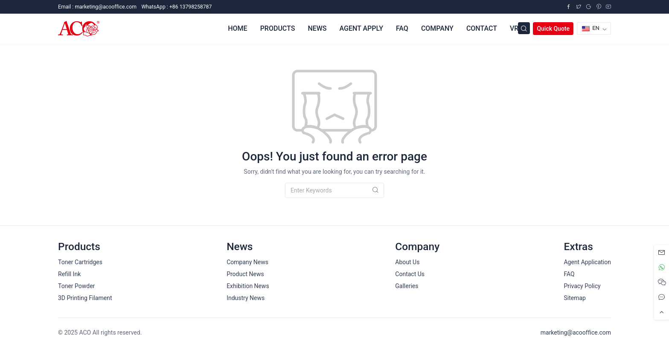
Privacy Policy (582, 286)
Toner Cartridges (80, 262)
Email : (97, 7)
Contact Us (410, 274)
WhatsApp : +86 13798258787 (176, 7)
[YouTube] (608, 7)
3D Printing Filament (85, 298)
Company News (247, 262)
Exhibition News (248, 286)
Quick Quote (553, 28)
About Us (407, 262)
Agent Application (587, 262)
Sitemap (574, 298)
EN (590, 28)
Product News (245, 274)
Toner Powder (76, 286)
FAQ (569, 274)
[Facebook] (568, 7)
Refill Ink (69, 274)
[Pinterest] (598, 7)
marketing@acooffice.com (576, 332)
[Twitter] (578, 7)
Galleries (406, 286)
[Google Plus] (588, 7)
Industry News (246, 298)
